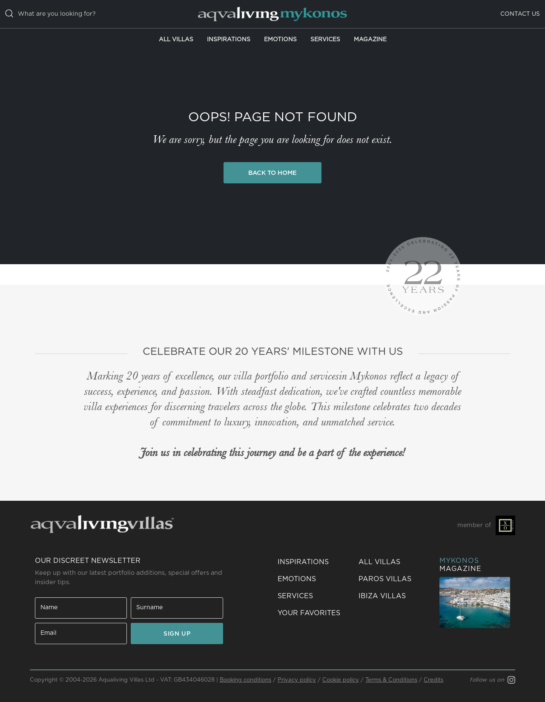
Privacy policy (297, 680)
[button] (313, 613)
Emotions (280, 40)
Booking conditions (245, 680)
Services (325, 40)
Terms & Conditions (391, 680)
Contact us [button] (520, 14)
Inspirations (228, 40)
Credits (433, 680)
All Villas (176, 40)
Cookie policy (340, 680)
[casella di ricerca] (94, 14)
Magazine (370, 40)
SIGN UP (177, 634)
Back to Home (272, 173)
